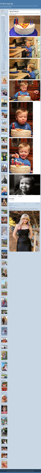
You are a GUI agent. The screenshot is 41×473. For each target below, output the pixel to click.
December (4, 32)
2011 (3, 65)
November (4, 33)
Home (25, 203)
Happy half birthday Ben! (5, 55)
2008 (3, 68)
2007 (3, 69)
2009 (3, 67)
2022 (3, 22)
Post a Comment (12, 200)
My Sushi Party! (5, 52)
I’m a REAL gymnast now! (5, 53)
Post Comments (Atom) (15, 205)
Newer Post (11, 203)
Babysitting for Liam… (4, 44)
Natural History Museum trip (5, 46)
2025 (3, 19)
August (4, 36)
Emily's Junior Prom (12, 207)
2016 (3, 29)
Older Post (38, 203)
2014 (3, 31)
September (4, 35)
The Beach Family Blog (6, 4)
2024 (3, 20)
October (4, 34)
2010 (3, 66)
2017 (3, 28)
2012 (3, 64)
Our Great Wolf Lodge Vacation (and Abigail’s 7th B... (5, 58)
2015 (3, 30)
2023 (3, 21)
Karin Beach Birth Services (5, 60)
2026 (3, 18)
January (4, 61)
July (3, 37)
